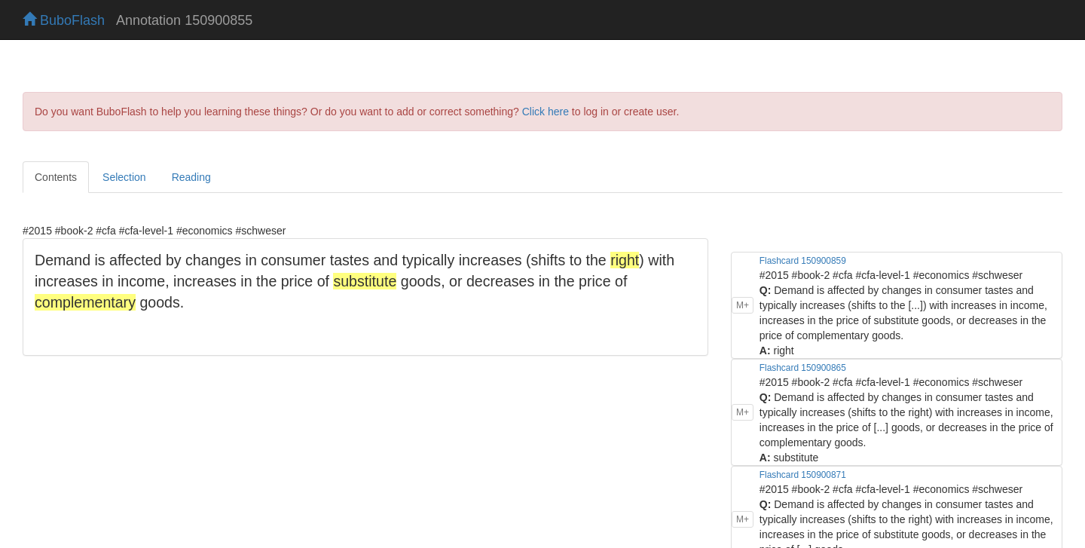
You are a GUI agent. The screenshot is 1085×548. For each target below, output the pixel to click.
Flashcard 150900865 (803, 368)
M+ (742, 305)
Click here (545, 112)
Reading (191, 177)
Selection (124, 177)
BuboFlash (64, 20)
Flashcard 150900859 (803, 261)
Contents (56, 177)
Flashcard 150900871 (803, 475)
